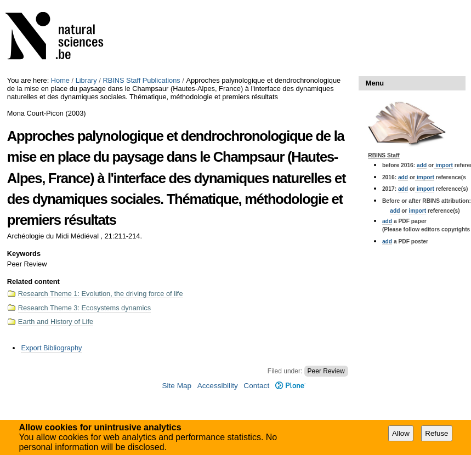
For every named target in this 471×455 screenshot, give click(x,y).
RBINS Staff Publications (141, 80)
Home (60, 80)
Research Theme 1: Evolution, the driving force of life (100, 293)
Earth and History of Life (55, 321)
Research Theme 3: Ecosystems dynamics (84, 308)
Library (86, 80)
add (422, 165)
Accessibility (217, 386)
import (443, 165)
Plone (290, 386)
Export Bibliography (51, 348)
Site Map (176, 386)
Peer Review (326, 371)
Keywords (24, 253)
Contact (256, 386)
